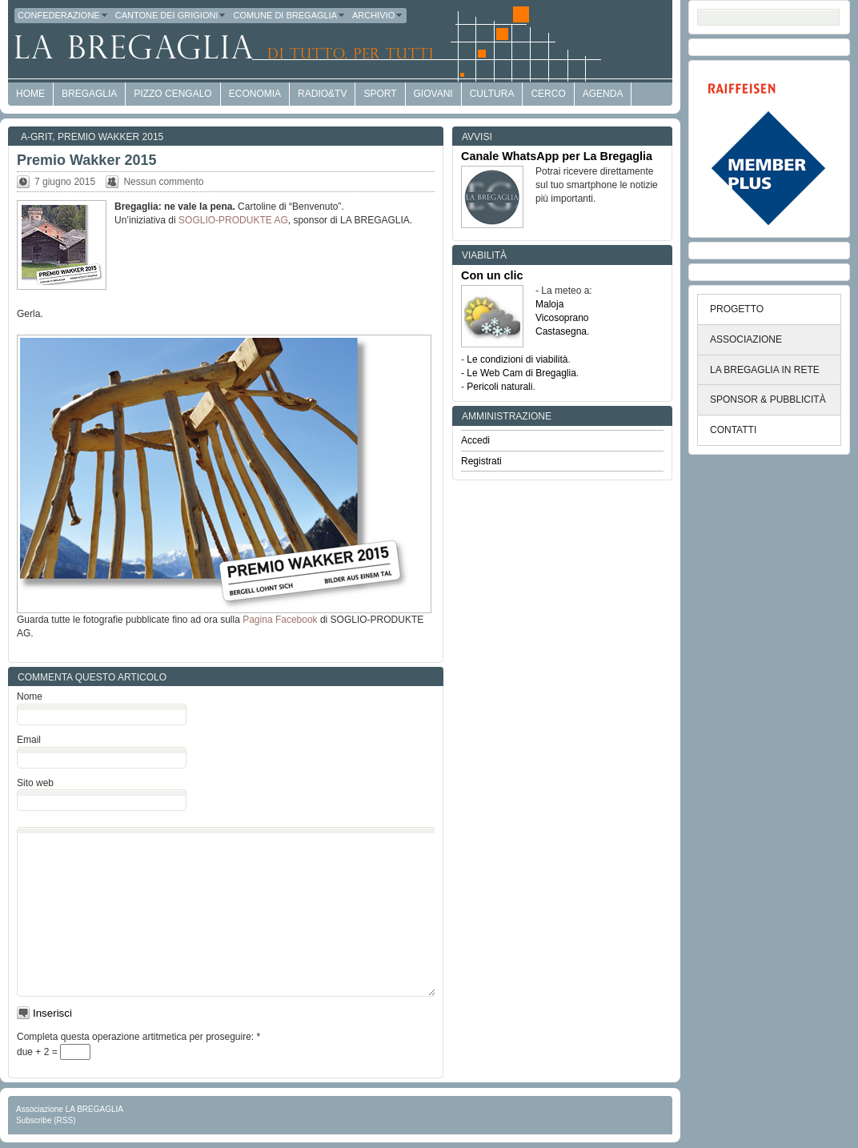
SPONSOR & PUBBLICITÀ (768, 399)
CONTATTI (733, 430)
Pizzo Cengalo (172, 93)
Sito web (35, 783)
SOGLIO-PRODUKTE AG (233, 220)
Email (29, 739)
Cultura (492, 93)
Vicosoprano (562, 317)
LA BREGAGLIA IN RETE (765, 369)
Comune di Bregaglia (289, 15)
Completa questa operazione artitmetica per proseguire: (138, 1036)
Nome (29, 696)
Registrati (481, 461)
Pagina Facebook (280, 619)
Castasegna (561, 331)
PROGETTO (737, 309)
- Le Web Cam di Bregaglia (518, 373)
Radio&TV (322, 93)
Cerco (548, 93)
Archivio (377, 15)
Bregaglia (89, 93)
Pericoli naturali (499, 386)
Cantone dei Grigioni (171, 15)
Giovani (433, 93)
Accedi (475, 440)
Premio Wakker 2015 (110, 136)
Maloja (549, 304)
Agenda (603, 93)
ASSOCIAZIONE (746, 339)
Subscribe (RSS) (45, 1120)
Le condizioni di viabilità (517, 359)
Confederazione (63, 15)
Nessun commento (163, 181)
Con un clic (492, 275)
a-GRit (36, 136)
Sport (379, 93)
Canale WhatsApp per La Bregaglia (556, 156)
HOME (30, 93)
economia (255, 93)
